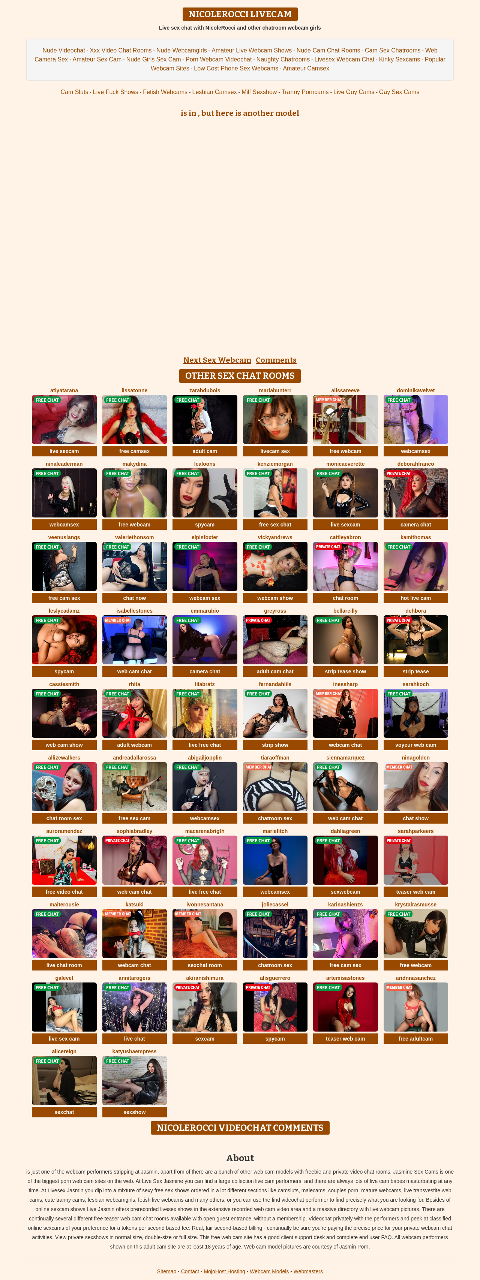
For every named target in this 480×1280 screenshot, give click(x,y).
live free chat (205, 745)
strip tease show (345, 671)
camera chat (415, 525)
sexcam (204, 1039)
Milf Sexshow (259, 92)
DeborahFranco (416, 464)
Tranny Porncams (305, 92)
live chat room (64, 965)
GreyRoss (275, 611)
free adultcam (416, 1039)
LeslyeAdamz (64, 611)
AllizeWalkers (64, 758)
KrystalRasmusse (415, 905)
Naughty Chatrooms (283, 59)
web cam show (64, 745)
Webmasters (308, 1271)
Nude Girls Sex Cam (153, 59)
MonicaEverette (345, 464)
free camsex (134, 451)
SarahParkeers (416, 831)
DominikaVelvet (416, 390)
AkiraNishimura (205, 978)
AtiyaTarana (64, 390)
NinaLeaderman (64, 464)
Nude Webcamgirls (181, 50)
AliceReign (64, 1051)
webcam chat (345, 745)
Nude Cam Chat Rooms (328, 50)
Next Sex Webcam (217, 360)
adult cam (205, 451)
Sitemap (166, 1271)
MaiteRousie (64, 905)
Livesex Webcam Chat (345, 59)
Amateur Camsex (306, 68)
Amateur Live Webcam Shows (252, 50)
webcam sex (204, 598)
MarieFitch (275, 831)
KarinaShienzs (345, 905)
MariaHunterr (275, 390)
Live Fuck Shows (115, 92)
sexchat (64, 1112)
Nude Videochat (63, 50)
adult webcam (134, 745)
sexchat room (205, 965)
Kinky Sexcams (399, 59)
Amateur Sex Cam (97, 59)
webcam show (275, 598)
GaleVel (64, 978)
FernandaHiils (275, 684)
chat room (345, 598)
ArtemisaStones (345, 978)
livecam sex (275, 451)
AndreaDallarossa (134, 758)
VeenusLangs (64, 537)
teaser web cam (415, 892)
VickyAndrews (275, 537)
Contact (190, 1271)
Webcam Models (269, 1271)
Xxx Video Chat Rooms (121, 50)
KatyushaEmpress (134, 1051)
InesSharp (345, 684)
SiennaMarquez (345, 758)
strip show (275, 745)
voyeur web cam (415, 745)
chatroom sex (275, 818)
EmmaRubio (205, 611)
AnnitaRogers (134, 978)
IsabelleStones (135, 611)
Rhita (134, 684)
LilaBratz (205, 684)
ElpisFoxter (205, 537)
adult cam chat (275, 671)
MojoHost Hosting (224, 1271)
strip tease (416, 671)
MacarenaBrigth (205, 831)
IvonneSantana (204, 905)
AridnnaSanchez (416, 978)
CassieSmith (64, 684)
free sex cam (134, 818)
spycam (204, 525)
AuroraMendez (64, 831)
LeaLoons (205, 464)
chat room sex (64, 818)
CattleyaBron (345, 537)
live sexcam (64, 451)
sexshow (134, 1112)
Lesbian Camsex (214, 92)
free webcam (346, 451)
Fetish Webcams (165, 92)
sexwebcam (345, 892)
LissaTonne (134, 390)
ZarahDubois (204, 390)
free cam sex (64, 598)
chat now (134, 598)
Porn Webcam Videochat (219, 59)
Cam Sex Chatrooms (393, 50)
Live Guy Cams (353, 92)
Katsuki (135, 905)
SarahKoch (416, 684)
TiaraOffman (275, 758)
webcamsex (415, 451)
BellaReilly (345, 611)
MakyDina (134, 464)
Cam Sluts (74, 92)
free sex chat (275, 525)
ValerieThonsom (134, 537)
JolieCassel (275, 905)
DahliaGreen (345, 831)
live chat (134, 1039)
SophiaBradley (134, 831)
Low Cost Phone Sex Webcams (236, 68)
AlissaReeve (345, 390)
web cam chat (134, 671)
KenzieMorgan (275, 464)
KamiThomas (415, 537)
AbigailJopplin (205, 758)
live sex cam (64, 1039)
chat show (416, 818)
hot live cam (415, 598)
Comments (276, 360)
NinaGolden (416, 758)
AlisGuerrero (275, 978)
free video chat (64, 892)
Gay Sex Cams (399, 92)
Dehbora (415, 611)
